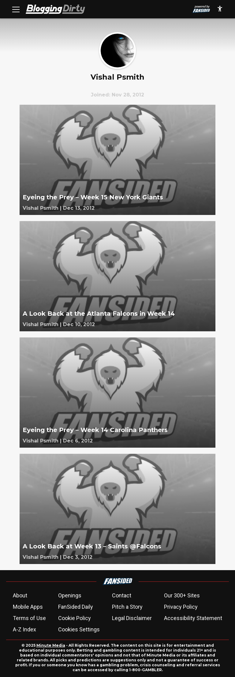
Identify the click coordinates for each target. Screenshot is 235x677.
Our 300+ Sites (182, 595)
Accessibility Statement (193, 618)
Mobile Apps (28, 607)
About (20, 595)
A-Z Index (24, 629)
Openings (69, 595)
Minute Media (50, 645)
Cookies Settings (79, 629)
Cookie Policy (74, 618)
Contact (121, 595)
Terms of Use (29, 618)
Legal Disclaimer (132, 618)
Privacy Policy (181, 607)
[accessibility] (220, 9)
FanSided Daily (75, 607)
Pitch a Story (127, 607)
